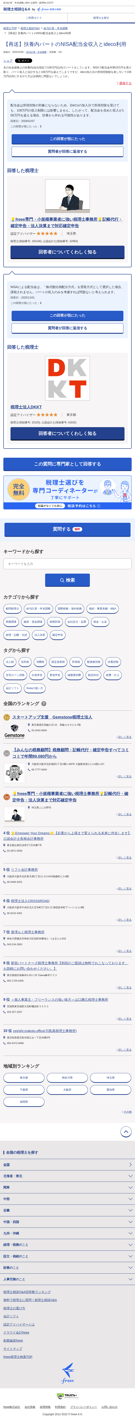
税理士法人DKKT (26, 407)
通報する (125, 83)
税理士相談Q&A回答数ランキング (27, 1292)
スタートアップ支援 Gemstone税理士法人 (52, 717)
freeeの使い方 (34, 688)
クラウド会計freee (16, 1332)
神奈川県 (67, 1077)
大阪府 (67, 1089)
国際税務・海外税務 (70, 608)
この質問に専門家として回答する (67, 463)
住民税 (25, 661)
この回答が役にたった (67, 139)
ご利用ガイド (34, 17)
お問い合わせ (109, 1407)
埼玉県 (111, 1077)
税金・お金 (100, 621)
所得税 (76, 661)
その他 (128, 1111)
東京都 (24, 1077)
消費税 (40, 661)
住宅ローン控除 (15, 675)
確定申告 (57, 634)
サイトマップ (12, 1349)
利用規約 (60, 1407)
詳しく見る (125, 737)
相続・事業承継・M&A (102, 608)
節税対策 (55, 621)
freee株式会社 (11, 1407)
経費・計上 (112, 675)
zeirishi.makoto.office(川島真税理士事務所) (45, 1031)
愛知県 (111, 1089)
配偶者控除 (94, 661)
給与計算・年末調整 (56, 28)
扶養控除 (113, 661)
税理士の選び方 (14, 1308)
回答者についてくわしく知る (67, 251)
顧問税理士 (12, 608)
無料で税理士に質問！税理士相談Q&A (30, 1300)
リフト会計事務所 (24, 869)
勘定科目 (93, 675)
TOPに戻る (126, 1131)
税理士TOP (10, 28)
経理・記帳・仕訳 (16, 634)
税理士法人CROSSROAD (30, 901)
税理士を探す (101, 17)
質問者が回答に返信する (67, 151)
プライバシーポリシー (83, 1407)
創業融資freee (13, 1340)
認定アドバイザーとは (19, 1324)
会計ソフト (12, 688)
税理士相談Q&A (30, 28)
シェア (8, 60)
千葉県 (24, 1089)
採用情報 (45, 1407)
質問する (67, 529)
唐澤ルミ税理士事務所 (27, 932)
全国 (6, 1164)
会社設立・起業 (77, 621)
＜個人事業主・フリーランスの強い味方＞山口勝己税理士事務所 (59, 999)
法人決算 (39, 634)
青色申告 (55, 675)
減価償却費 (74, 675)
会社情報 (30, 1407)
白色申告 (37, 675)
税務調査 (11, 621)
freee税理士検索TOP (17, 1357)
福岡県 (24, 1101)
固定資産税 (58, 661)
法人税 (10, 661)
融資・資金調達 (33, 621)
